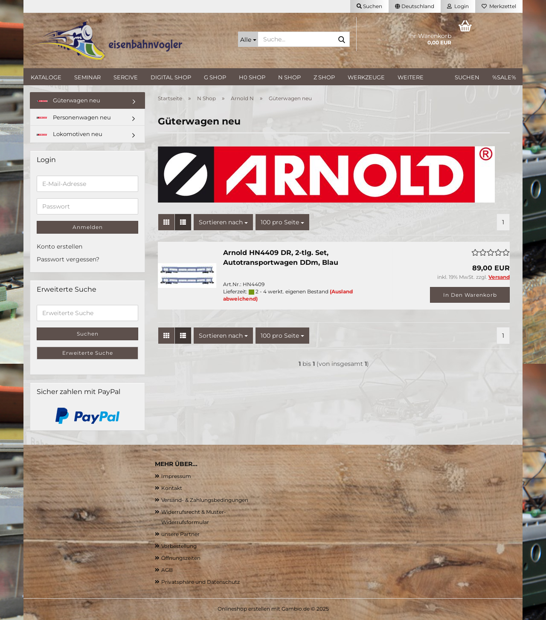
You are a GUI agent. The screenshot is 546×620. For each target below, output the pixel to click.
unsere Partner (180, 534)
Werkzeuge (366, 77)
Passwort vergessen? (68, 259)
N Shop (289, 77)
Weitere (411, 77)
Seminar (87, 77)
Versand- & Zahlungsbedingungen (204, 500)
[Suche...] (248, 39)
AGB (167, 570)
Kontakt (171, 488)
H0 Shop (252, 77)
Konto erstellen (59, 246)
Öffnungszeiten (180, 558)
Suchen (467, 77)
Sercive (125, 77)
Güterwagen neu (68, 100)
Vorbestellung (179, 546)
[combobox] (223, 222)
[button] (415, 6)
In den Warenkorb (470, 295)
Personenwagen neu (74, 117)
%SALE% (504, 77)
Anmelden (88, 227)
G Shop (215, 77)
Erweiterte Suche (87, 353)
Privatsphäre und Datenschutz (200, 582)
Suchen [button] (369, 6)
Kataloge (46, 77)
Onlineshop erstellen (244, 609)
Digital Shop (171, 77)
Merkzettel (499, 6)
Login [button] (458, 6)
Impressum (176, 476)
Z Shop (324, 77)
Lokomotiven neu (69, 133)
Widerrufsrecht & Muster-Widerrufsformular (193, 517)
